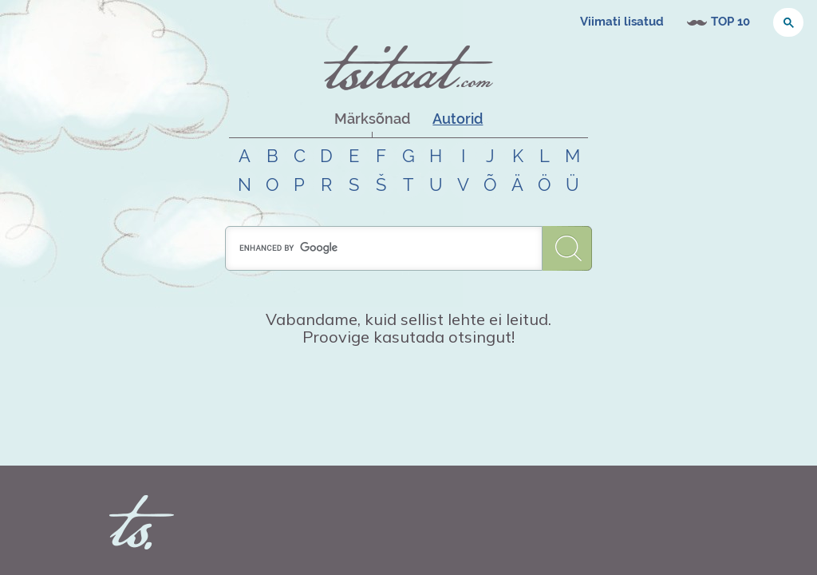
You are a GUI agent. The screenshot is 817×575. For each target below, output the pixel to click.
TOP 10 (730, 21)
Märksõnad (372, 118)
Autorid (457, 118)
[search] (384, 248)
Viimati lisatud (622, 21)
